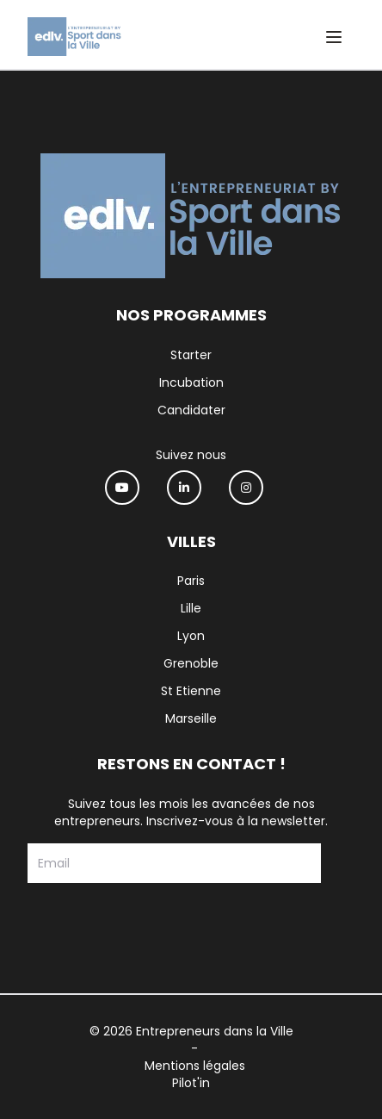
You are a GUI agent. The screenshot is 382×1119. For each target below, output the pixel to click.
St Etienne (191, 690)
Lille (191, 608)
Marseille (191, 718)
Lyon (191, 635)
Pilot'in (191, 1082)
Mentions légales (195, 1065)
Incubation (191, 382)
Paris (191, 580)
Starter (191, 355)
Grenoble (191, 663)
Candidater (191, 410)
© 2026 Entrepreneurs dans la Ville (191, 1031)
